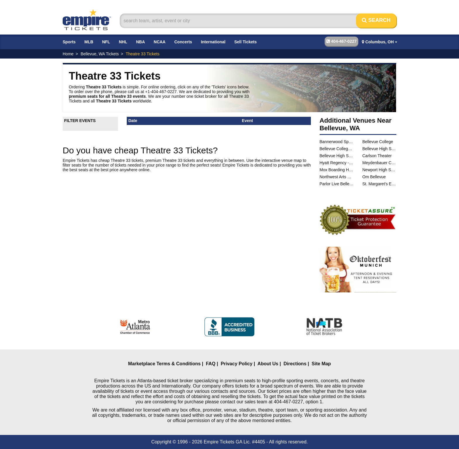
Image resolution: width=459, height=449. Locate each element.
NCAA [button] (159, 42)
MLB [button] (88, 42)
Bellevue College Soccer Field (337, 148)
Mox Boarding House (337, 169)
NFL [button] (106, 42)
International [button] (213, 42)
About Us (268, 363)
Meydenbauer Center (379, 162)
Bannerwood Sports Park (337, 141)
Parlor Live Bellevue (337, 183)
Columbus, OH (379, 42)
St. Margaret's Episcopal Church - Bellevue (379, 183)
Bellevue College (377, 141)
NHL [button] (123, 42)
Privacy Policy (237, 363)
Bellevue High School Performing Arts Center (337, 155)
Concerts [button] (183, 42)
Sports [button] (69, 42)
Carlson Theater (377, 155)
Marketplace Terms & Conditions (164, 363)
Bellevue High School (379, 148)
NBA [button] (140, 42)
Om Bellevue (374, 176)
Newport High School (379, 169)
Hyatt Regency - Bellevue (337, 162)
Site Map (321, 363)
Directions (295, 363)
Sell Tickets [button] (245, 42)
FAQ (210, 363)
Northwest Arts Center (337, 176)
